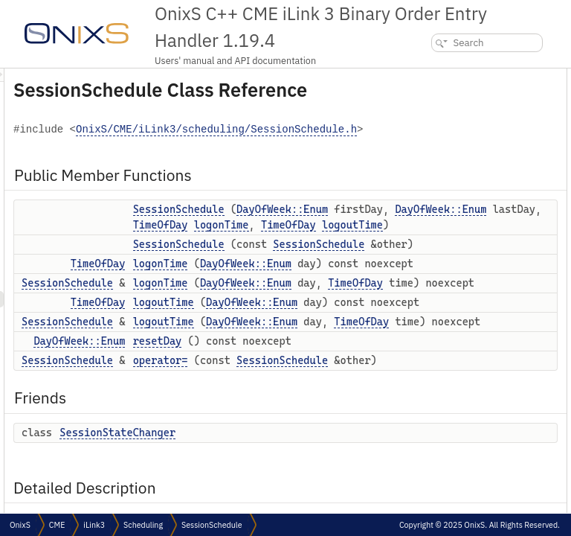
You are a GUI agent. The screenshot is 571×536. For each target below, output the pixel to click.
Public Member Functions (458, 76)
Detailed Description (445, 256)
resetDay (435, 191)
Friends (420, 223)
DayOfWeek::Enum (370, 261)
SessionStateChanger (460, 240)
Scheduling (143, 525)
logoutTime (349, 371)
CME (57, 525)
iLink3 (94, 525)
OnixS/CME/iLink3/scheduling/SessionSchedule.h (345, 166)
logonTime (346, 339)
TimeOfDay (346, 324)
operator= (437, 207)
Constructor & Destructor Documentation (487, 272)
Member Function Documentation (472, 322)
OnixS (20, 525)
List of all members (443, 469)
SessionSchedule (364, 246)
